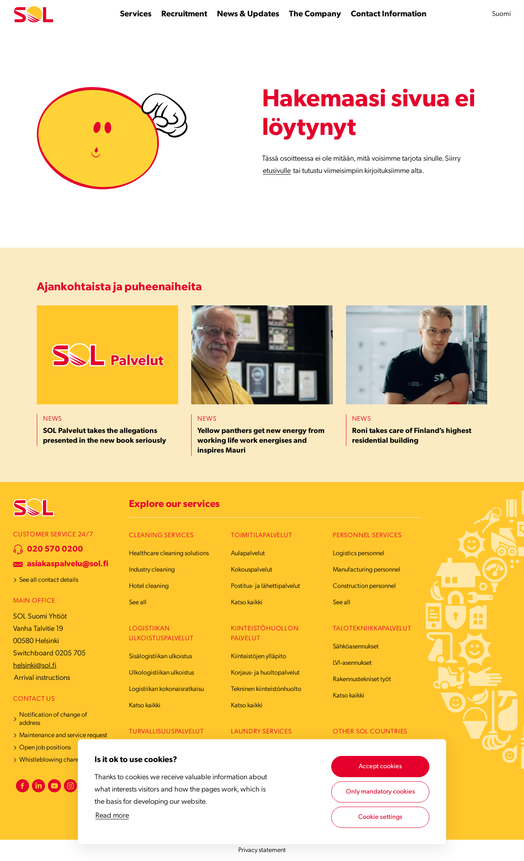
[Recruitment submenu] (184, 14)
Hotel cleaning (149, 586)
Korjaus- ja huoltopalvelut (265, 673)
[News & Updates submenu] (248, 14)
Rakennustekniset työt (362, 679)
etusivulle (277, 171)
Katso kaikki (246, 602)
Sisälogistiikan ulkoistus (160, 656)
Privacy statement (262, 850)
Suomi (501, 14)
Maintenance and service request (63, 735)
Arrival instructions (42, 678)
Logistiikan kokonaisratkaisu (166, 689)
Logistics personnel (358, 553)
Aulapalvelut (248, 553)
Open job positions (45, 747)
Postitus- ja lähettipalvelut (265, 586)
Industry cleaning (152, 570)
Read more (112, 816)
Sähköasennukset (356, 647)
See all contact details (48, 580)
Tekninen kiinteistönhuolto (266, 689)
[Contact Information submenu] (389, 14)
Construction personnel (364, 586)
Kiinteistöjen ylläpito (258, 656)
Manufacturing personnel (366, 570)
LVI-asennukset (352, 663)
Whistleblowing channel (52, 760)
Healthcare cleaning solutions (169, 553)
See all (138, 602)
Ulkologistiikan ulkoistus (161, 673)
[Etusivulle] (33, 14)
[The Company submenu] (315, 14)
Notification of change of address (53, 719)
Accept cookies (380, 766)
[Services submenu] (135, 14)
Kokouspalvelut (251, 570)
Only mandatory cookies (380, 792)
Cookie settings (380, 817)
